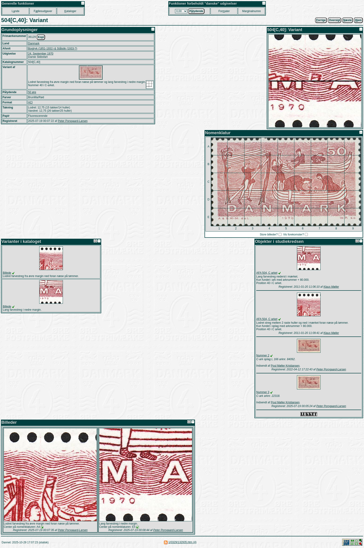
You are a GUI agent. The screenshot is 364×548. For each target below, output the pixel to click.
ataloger (70, 11)
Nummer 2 (262, 355)
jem (358, 20)
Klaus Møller (331, 286)
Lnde (15, 11)
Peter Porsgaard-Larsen (73, 121)
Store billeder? (269, 234)
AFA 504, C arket (266, 272)
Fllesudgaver (43, 11)
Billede (7, 272)
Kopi (41, 37)
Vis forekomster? (293, 234)
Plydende (196, 11)
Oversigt (334, 20)
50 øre (32, 92)
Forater (224, 11)
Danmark (33, 43)
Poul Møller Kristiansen (285, 365)
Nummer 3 (262, 392)
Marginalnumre (251, 11)
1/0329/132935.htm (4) (182, 542)
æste (347, 20)
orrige (321, 20)
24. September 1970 (40, 53)
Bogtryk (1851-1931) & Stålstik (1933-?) (52, 48)
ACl (30, 102)
